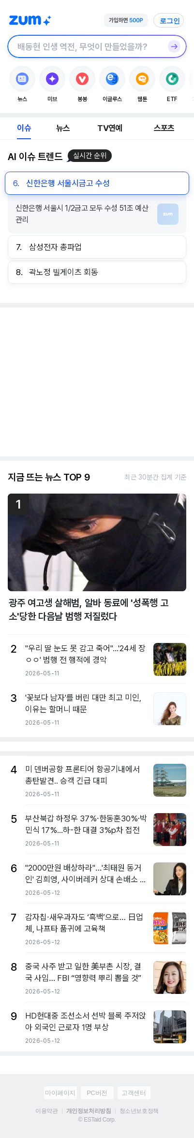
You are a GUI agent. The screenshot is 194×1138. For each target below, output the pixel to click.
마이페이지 (60, 1092)
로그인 (170, 21)
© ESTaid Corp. (97, 1119)
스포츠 (164, 128)
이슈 (23, 128)
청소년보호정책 (139, 1111)
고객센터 (133, 1092)
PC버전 (97, 1092)
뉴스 (63, 128)
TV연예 (109, 128)
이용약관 (46, 1111)
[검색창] (84, 46)
